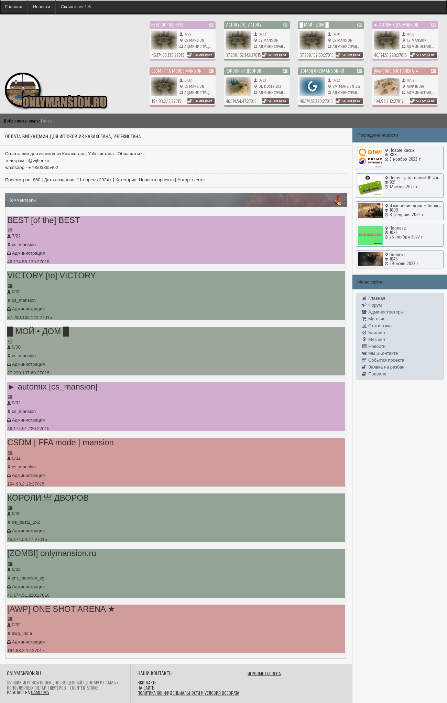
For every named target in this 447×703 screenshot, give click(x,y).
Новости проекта (156, 179)
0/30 (334, 34)
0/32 (260, 34)
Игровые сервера (264, 673)
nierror (198, 179)
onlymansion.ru (13, 65)
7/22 (185, 34)
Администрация (199, 46)
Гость (46, 121)
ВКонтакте (147, 682)
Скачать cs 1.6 (76, 6)
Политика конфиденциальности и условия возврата (188, 693)
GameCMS (40, 692)
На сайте (146, 688)
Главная (13, 6)
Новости (41, 6)
